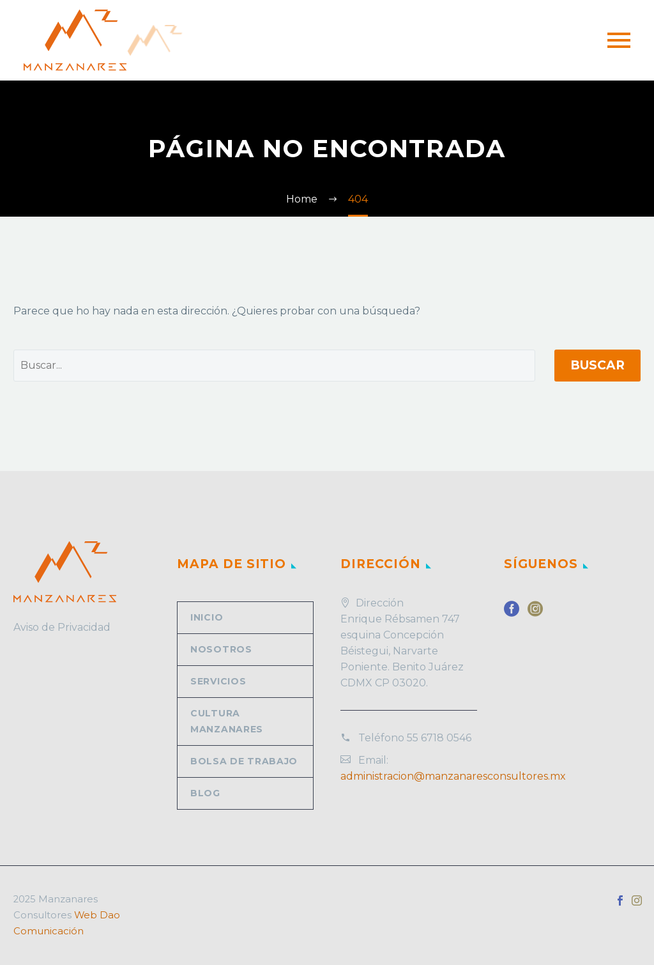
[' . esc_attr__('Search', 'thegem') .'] (274, 366)
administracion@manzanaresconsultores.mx (453, 776)
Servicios (218, 681)
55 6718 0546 (439, 738)
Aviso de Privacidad (61, 627)
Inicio (206, 617)
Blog (205, 793)
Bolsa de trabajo (244, 761)
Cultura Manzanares (226, 721)
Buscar (597, 365)
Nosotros (221, 649)
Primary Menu (618, 40)
